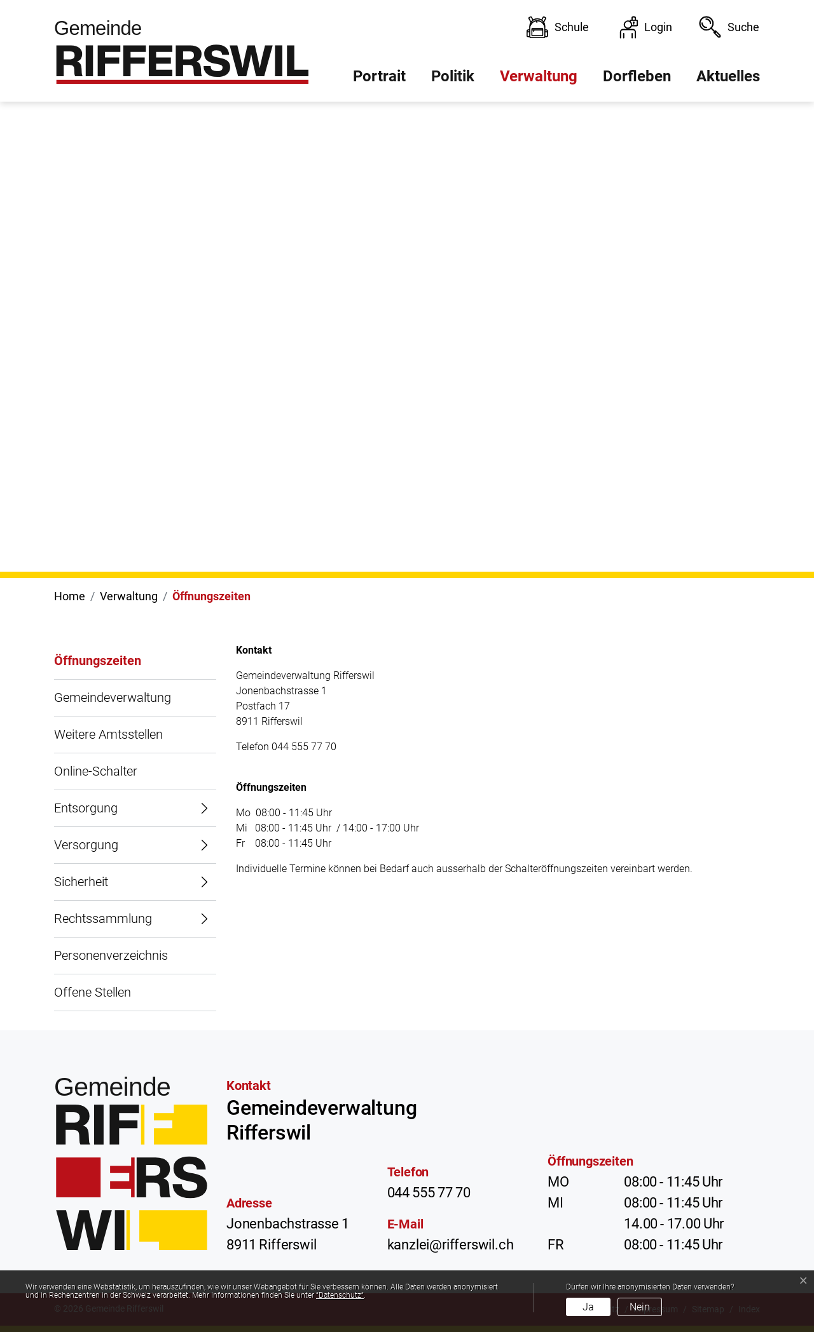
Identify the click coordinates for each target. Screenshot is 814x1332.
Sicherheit (81, 881)
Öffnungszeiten (97, 666)
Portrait (379, 76)
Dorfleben (637, 76)
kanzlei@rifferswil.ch (450, 1245)
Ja (588, 1307)
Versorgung (86, 844)
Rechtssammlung (103, 918)
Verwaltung (538, 76)
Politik (452, 76)
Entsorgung (86, 808)
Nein (640, 1307)
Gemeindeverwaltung (112, 697)
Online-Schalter (95, 771)
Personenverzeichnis (111, 955)
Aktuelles (728, 76)
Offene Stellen (92, 992)
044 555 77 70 (429, 1193)
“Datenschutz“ (340, 1295)
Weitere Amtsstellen (108, 734)
